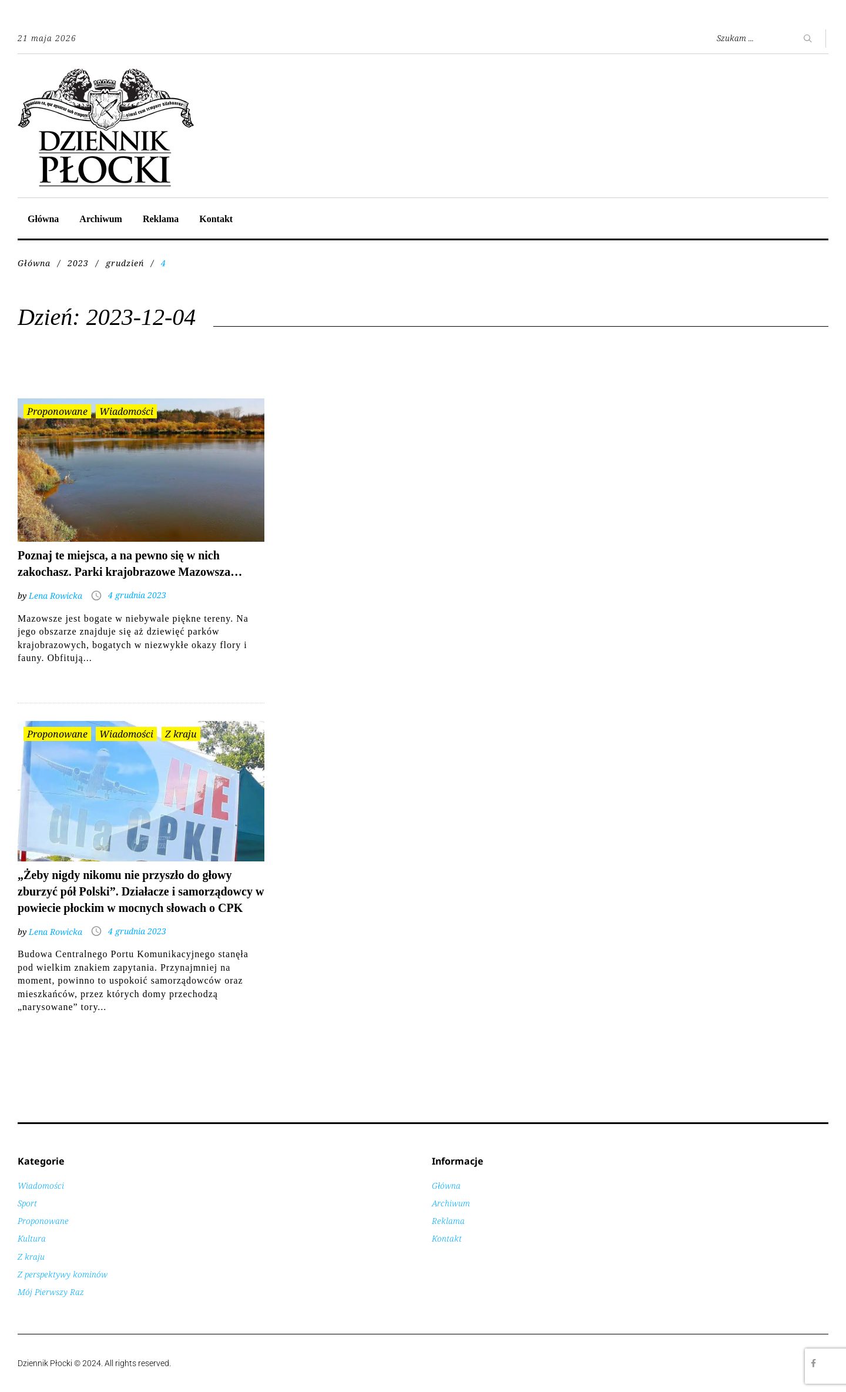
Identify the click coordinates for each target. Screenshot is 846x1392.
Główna (43, 219)
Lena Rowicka (55, 595)
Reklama (161, 219)
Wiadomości (126, 411)
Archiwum (100, 219)
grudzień (125, 263)
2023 (78, 263)
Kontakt (216, 219)
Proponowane (57, 411)
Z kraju (181, 733)
